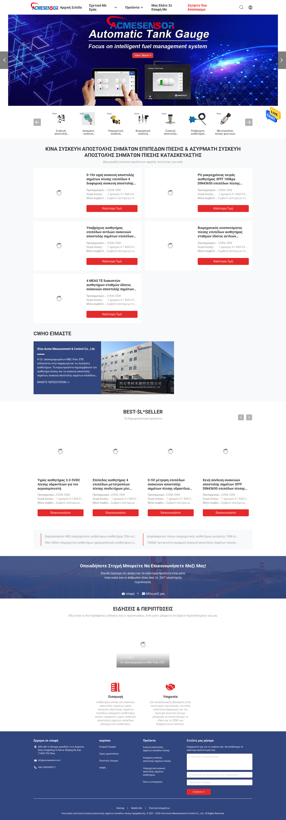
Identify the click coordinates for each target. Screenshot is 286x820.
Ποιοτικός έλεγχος (108, 760)
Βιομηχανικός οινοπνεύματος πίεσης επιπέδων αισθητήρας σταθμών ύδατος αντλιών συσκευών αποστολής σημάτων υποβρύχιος (221, 236)
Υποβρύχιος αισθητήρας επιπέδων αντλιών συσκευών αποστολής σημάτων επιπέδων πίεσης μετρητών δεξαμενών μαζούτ (110, 236)
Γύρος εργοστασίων (109, 754)
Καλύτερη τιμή (112, 208)
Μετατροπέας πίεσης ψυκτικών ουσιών (225, 133)
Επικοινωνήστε (61, 512)
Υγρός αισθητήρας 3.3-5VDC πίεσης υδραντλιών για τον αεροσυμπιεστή (59, 484)
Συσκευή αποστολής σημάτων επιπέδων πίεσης (156, 749)
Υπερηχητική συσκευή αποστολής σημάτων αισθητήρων (154, 771)
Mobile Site (136, 808)
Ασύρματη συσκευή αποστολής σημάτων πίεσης (157, 759)
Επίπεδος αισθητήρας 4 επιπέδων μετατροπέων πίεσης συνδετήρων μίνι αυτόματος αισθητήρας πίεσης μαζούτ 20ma (111, 488)
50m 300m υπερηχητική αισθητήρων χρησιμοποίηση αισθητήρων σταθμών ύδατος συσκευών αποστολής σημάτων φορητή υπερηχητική (90, 542)
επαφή (102, 767)
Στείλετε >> (199, 792)
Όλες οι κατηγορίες (153, 782)
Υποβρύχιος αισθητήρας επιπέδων (198, 133)
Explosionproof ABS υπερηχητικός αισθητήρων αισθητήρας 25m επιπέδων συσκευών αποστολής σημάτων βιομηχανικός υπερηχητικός (90, 536)
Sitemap (120, 808)
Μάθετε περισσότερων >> (53, 382)
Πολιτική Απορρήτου (159, 808)
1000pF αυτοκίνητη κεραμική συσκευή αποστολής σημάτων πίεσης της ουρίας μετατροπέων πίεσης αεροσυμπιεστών (193, 542)
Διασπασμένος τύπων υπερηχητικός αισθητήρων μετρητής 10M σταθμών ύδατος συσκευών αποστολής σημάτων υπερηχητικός (193, 536)
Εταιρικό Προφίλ (107, 747)
